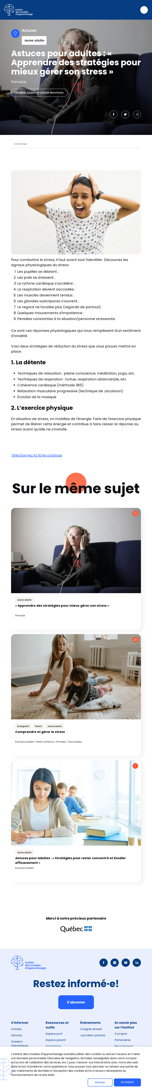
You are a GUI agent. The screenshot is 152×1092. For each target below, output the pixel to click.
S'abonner (76, 1002)
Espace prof (54, 1034)
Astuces (16, 1035)
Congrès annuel (91, 1029)
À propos (121, 1034)
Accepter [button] (127, 1082)
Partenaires (123, 1040)
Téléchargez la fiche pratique (36, 455)
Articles (16, 1029)
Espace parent (56, 1040)
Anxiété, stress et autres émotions (39, 93)
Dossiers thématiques (19, 1044)
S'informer (20, 144)
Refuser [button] (100, 1082)
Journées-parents (92, 1035)
